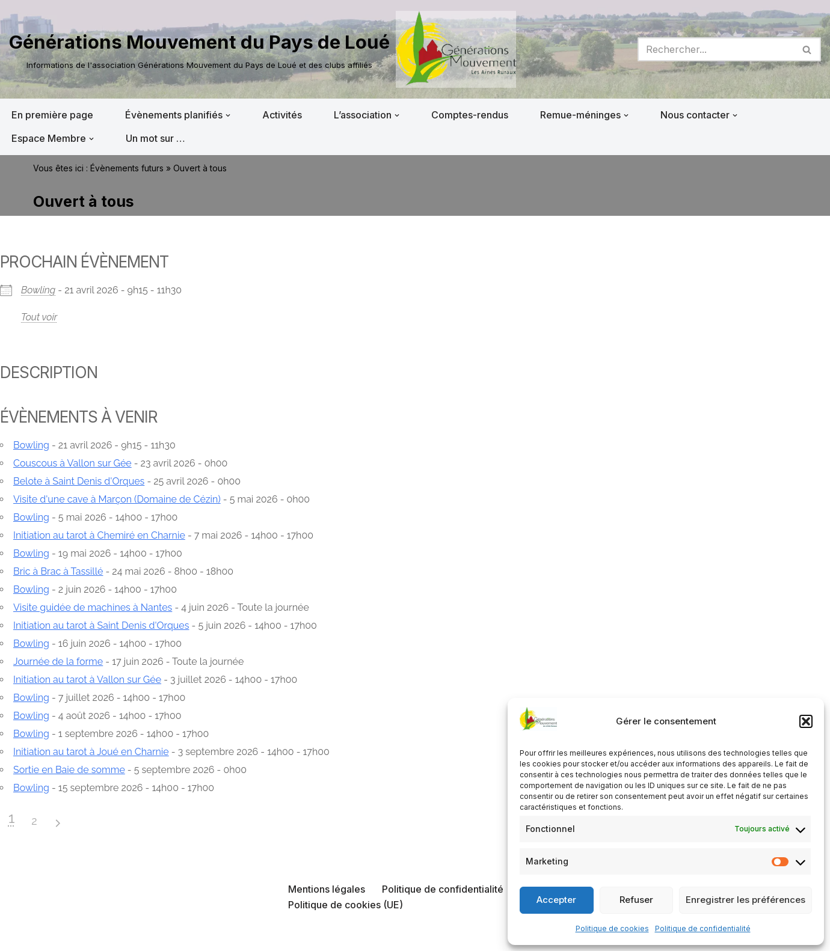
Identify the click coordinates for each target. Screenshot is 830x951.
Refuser (636, 899)
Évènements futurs (127, 168)
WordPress (130, 935)
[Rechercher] (716, 49)
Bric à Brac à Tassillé (58, 571)
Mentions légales (326, 889)
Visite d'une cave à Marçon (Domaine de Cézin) (117, 499)
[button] (806, 721)
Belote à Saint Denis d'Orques (78, 481)
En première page (52, 115)
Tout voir (39, 317)
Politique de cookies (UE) (345, 905)
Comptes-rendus (469, 115)
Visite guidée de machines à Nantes (92, 607)
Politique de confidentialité (703, 928)
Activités (282, 115)
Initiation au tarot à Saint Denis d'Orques (101, 625)
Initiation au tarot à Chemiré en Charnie (99, 535)
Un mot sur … (155, 138)
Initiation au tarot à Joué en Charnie (91, 751)
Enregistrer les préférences (745, 899)
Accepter (556, 899)
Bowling (38, 290)
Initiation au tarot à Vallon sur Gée (87, 679)
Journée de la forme (58, 661)
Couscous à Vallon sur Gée (72, 463)
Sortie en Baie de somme (69, 769)
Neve (21, 935)
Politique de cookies (612, 928)
